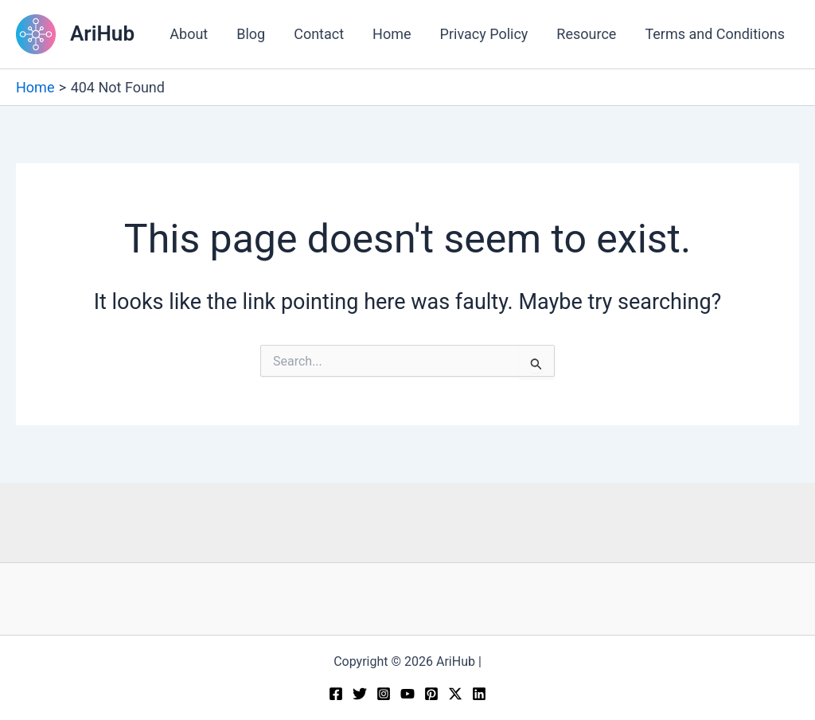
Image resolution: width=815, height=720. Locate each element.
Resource (586, 33)
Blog (250, 33)
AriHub (102, 33)
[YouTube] (407, 694)
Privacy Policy (484, 33)
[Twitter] (360, 694)
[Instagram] (383, 694)
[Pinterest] (431, 694)
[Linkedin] (479, 694)
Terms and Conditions (715, 33)
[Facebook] (336, 694)
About (189, 33)
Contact (319, 33)
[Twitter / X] (455, 694)
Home (391, 33)
